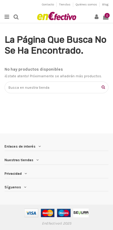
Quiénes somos (87, 4)
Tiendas (65, 4)
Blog (105, 4)
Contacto (48, 4)
